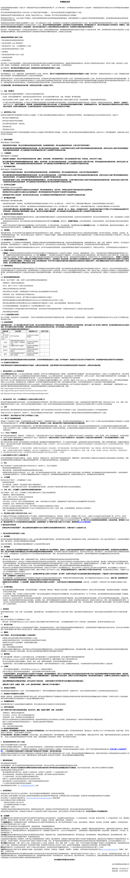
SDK (84, 522)
